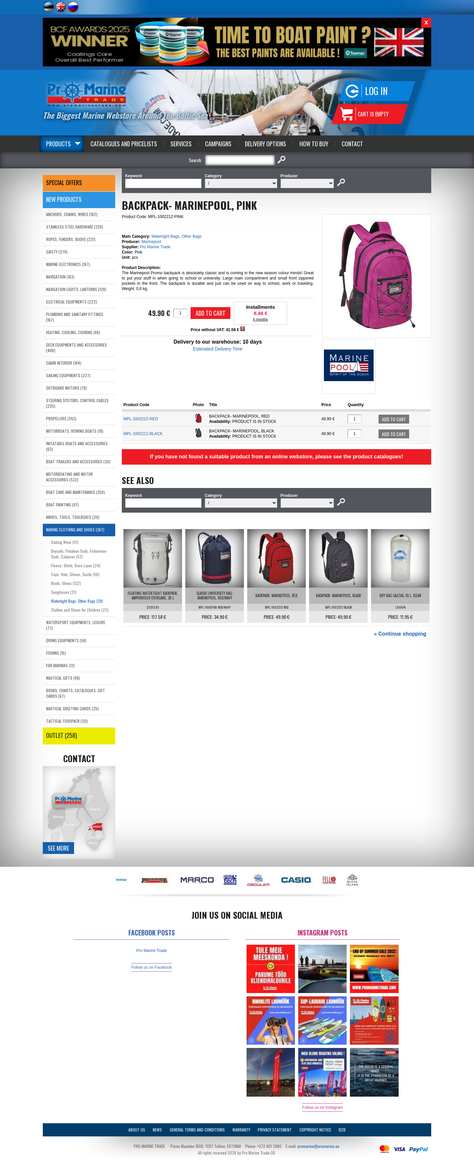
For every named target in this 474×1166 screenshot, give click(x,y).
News (157, 1129)
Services (181, 143)
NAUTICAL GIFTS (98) (63, 678)
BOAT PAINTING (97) (62, 504)
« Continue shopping (400, 634)
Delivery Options (265, 143)
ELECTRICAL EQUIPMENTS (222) (71, 301)
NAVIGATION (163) (60, 276)
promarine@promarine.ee (318, 1146)
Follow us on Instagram (322, 1107)
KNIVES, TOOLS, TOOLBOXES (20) (72, 517)
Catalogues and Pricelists (124, 143)
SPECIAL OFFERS (64, 182)
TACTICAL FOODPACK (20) (67, 721)
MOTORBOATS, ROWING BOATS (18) (74, 431)
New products (64, 199)
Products (58, 143)
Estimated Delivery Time (218, 349)
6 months (260, 319)
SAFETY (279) (56, 252)
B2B (342, 1129)
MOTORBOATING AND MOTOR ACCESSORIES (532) (69, 476)
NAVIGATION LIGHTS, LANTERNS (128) (76, 289)
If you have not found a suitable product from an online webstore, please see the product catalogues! (276, 456)
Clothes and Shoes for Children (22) (80, 610)
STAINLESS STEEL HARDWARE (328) (74, 227)
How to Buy (314, 143)
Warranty (241, 1129)
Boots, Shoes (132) (66, 583)
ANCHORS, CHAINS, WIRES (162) (71, 214)
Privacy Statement (275, 1129)
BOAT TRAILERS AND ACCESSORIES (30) (78, 461)
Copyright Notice (315, 1129)
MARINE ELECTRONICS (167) (68, 264)
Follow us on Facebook (151, 967)
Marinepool (151, 241)
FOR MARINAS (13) (60, 665)
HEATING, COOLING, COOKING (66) (73, 332)
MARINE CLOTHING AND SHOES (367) (75, 529)
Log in (376, 91)
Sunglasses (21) (63, 592)
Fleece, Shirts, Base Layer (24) (75, 565)
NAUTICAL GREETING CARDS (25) (72, 708)
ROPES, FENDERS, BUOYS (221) (70, 239)
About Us (136, 1129)
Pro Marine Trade (155, 247)
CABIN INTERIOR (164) (63, 363)
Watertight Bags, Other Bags (176, 236)
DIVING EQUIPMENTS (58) (66, 640)
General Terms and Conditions (197, 1129)
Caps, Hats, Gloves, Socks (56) (75, 574)
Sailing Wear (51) (64, 542)
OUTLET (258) (61, 735)
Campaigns (218, 143)
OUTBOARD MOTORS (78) (66, 388)
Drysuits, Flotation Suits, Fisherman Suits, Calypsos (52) (78, 553)
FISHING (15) (56, 653)
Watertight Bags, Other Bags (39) (77, 601)
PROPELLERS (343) (61, 418)
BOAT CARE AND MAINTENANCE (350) (75, 492)
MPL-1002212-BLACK (143, 433)
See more (58, 848)
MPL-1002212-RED (140, 419)
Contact (352, 143)
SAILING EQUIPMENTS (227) (68, 375)
